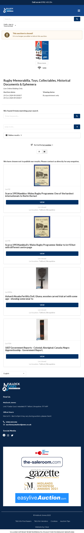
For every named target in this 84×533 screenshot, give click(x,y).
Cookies (54, 521)
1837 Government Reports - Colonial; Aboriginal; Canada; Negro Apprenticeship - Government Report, (37, 348)
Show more (41, 63)
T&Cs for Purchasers (23, 521)
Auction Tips (65, 521)
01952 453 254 (46, 2)
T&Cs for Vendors (41, 521)
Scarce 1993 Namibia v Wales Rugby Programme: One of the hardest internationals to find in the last (39, 194)
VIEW (42, 202)
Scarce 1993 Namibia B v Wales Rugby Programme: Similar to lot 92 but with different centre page (40, 246)
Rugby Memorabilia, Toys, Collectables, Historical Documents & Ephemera (36, 82)
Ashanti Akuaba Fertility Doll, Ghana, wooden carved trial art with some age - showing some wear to (41, 297)
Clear (47, 527)
